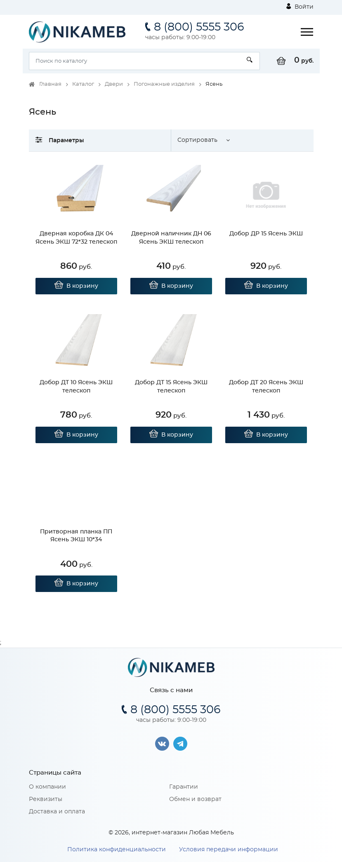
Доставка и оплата (57, 812)
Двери (114, 84)
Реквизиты (45, 799)
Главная (50, 84)
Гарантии (183, 787)
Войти (300, 6)
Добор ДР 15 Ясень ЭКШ (266, 234)
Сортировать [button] (197, 140)
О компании (47, 787)
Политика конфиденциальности (116, 850)
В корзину (76, 286)
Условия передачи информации (228, 850)
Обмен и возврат (195, 799)
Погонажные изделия (164, 84)
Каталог (83, 84)
